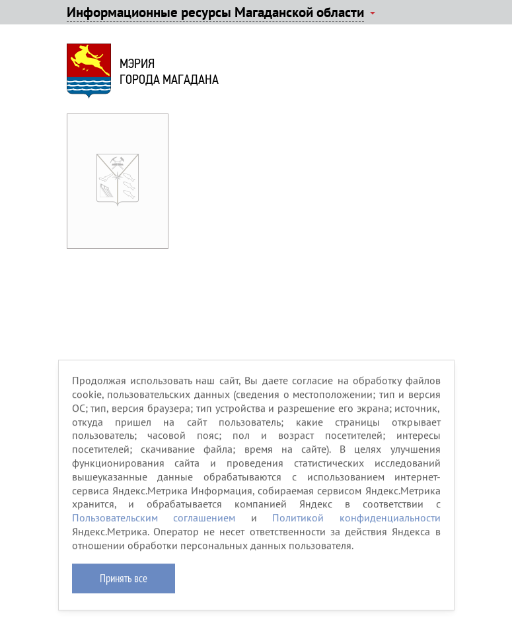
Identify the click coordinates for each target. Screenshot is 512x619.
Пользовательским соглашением (154, 522)
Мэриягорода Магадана (169, 71)
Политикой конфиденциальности (356, 522)
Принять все (123, 582)
